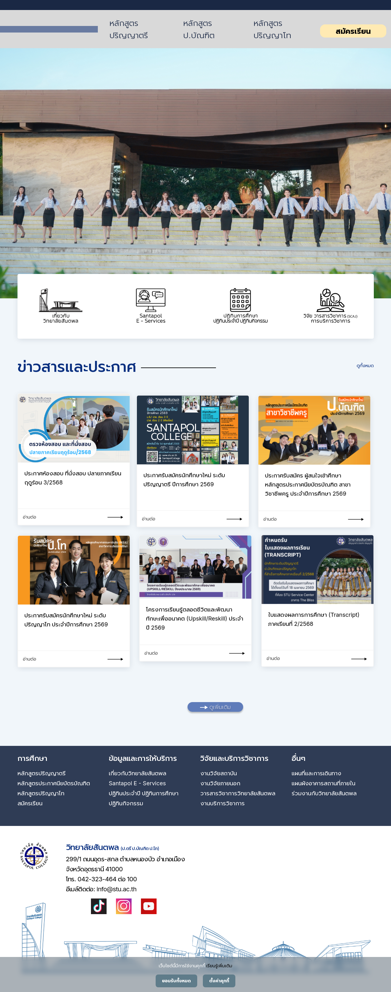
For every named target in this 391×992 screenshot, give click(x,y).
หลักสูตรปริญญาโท (272, 29)
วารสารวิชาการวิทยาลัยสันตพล (237, 793)
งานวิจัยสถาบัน (218, 773)
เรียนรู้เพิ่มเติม (219, 965)
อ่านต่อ (29, 516)
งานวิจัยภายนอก (220, 783)
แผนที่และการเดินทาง (316, 773)
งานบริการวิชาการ (222, 803)
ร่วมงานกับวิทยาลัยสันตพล (324, 793)
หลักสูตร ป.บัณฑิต (198, 29)
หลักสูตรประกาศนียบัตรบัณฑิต (54, 783)
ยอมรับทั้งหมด (176, 981)
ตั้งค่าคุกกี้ (219, 981)
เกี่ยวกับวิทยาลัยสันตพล (137, 773)
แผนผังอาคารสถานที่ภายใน (323, 783)
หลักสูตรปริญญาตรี (128, 29)
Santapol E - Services (137, 783)
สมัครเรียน (353, 31)
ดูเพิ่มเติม (215, 707)
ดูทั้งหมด (365, 365)
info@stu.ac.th (117, 889)
